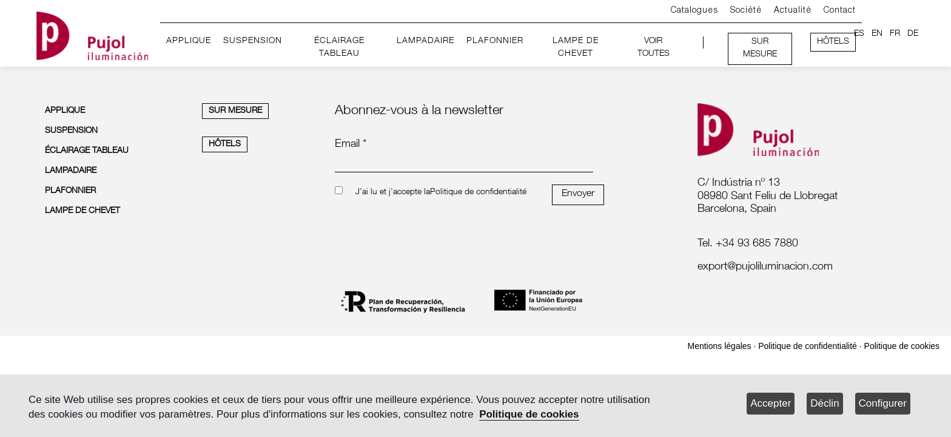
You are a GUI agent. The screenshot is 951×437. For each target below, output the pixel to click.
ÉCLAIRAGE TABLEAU (339, 48)
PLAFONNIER (494, 41)
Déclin (824, 403)
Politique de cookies (529, 414)
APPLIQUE (188, 41)
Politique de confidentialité (478, 192)
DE (912, 34)
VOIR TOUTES (653, 48)
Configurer (883, 403)
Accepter (770, 403)
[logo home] (92, 33)
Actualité (793, 11)
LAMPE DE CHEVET (576, 48)
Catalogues (694, 11)
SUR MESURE (760, 48)
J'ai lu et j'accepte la (392, 192)
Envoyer (578, 194)
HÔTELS (833, 42)
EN (877, 34)
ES (859, 34)
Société (746, 11)
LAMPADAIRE (425, 41)
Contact (840, 11)
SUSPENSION (252, 41)
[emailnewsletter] (464, 163)
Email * (350, 144)
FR (895, 34)
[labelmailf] (797, 267)
